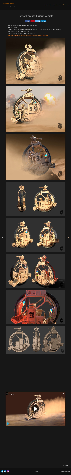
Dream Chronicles (63, 4)
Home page (48, 4)
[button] (65, 465)
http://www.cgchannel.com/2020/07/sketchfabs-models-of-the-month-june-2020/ (28, 35)
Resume (55, 4)
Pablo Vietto (8, 4)
